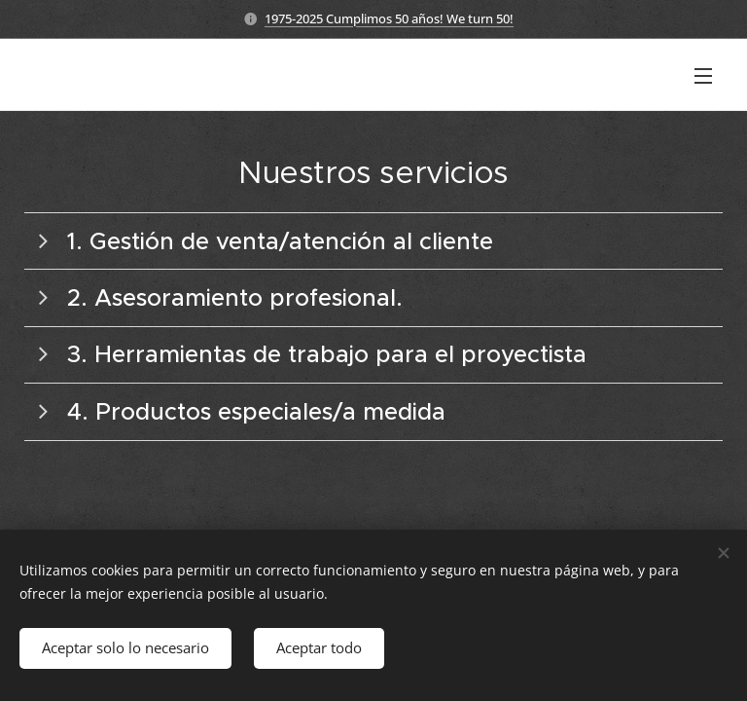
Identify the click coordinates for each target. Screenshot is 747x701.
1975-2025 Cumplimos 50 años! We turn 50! (389, 18)
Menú (703, 76)
